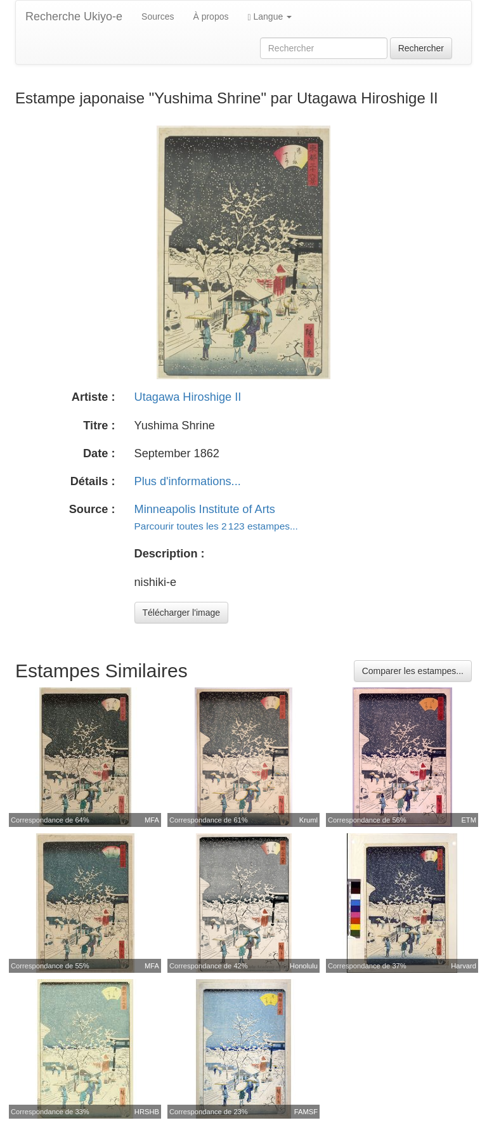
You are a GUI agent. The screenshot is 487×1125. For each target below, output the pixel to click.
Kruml (308, 820)
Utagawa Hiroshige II (188, 397)
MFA (152, 820)
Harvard (463, 966)
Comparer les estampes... (413, 671)
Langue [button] (269, 16)
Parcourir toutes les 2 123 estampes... (216, 526)
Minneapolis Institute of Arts (204, 509)
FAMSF (306, 1111)
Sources (157, 16)
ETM (468, 820)
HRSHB (146, 1111)
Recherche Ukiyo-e (73, 16)
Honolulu (304, 966)
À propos (210, 16)
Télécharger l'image (182, 613)
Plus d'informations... (187, 481)
